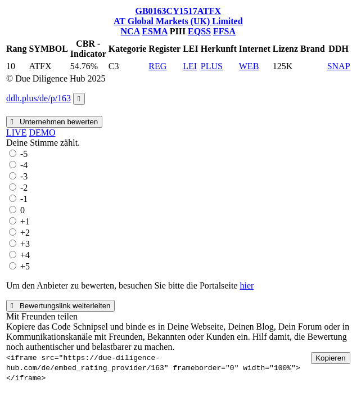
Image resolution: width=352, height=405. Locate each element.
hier (247, 285)
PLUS (212, 66)
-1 (24, 199)
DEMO (42, 132)
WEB (249, 66)
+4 (25, 255)
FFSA (224, 31)
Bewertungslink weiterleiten (60, 306)
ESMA (154, 31)
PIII (178, 31)
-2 (24, 187)
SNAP (338, 66)
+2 (25, 232)
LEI (190, 66)
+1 (25, 221)
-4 (24, 165)
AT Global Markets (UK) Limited (178, 21)
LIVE (16, 132)
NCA (130, 31)
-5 (24, 154)
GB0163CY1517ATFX (178, 11)
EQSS (199, 31)
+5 (25, 266)
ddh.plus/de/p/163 (38, 98)
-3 (24, 176)
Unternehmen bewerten (54, 122)
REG (157, 66)
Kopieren (330, 358)
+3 (25, 244)
